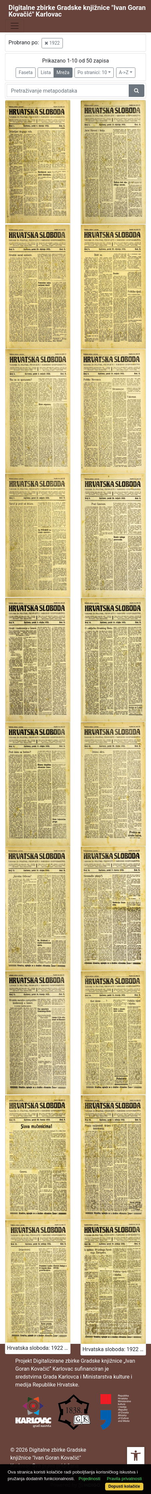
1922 (52, 43)
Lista (46, 72)
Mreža (63, 72)
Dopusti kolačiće (124, 1486)
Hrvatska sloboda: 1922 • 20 (114, 1349)
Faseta (26, 72)
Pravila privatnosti (124, 1478)
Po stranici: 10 (92, 72)
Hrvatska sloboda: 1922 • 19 (38, 1348)
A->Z (124, 72)
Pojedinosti (89, 1478)
